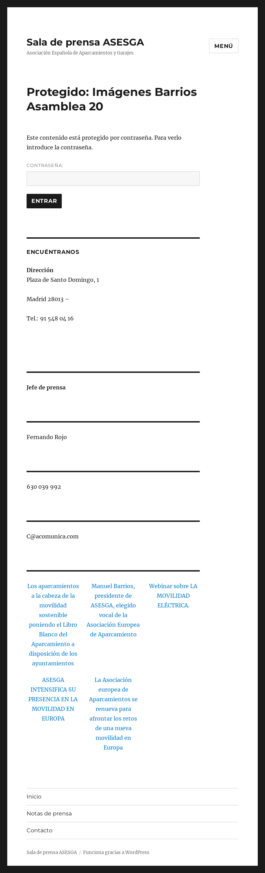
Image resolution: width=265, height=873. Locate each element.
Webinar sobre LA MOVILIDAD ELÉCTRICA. (173, 596)
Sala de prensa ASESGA (85, 42)
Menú (223, 46)
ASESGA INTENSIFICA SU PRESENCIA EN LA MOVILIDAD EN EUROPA (53, 699)
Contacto (39, 830)
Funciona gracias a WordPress (116, 852)
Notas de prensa (49, 813)
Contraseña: (113, 174)
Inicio (34, 796)
